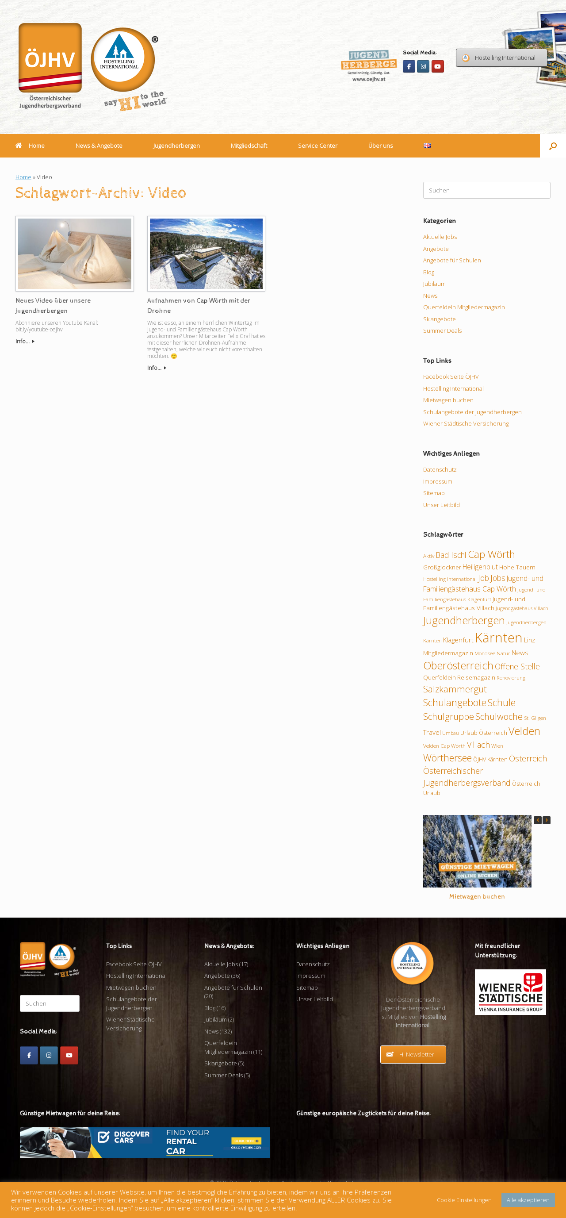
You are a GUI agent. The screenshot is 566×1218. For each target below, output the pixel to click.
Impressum (437, 481)
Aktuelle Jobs (440, 237)
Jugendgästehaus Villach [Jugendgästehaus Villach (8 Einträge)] (522, 608)
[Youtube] (438, 66)
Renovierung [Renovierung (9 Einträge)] (511, 677)
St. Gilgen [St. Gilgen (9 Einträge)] (535, 717)
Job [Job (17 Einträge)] (483, 577)
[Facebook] (409, 66)
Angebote (436, 249)
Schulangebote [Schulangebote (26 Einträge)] (454, 702)
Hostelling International (453, 388)
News (430, 296)
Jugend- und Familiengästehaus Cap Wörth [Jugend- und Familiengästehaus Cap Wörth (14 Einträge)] (483, 583)
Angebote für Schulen (452, 260)
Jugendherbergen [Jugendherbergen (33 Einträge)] (464, 620)
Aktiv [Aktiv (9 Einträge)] (428, 555)
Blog (428, 272)
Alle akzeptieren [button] (528, 1200)
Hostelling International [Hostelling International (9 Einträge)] (450, 578)
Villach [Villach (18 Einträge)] (478, 744)
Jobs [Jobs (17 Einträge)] (497, 577)
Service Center (317, 146)
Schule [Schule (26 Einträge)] (502, 702)
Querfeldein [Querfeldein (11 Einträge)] (439, 677)
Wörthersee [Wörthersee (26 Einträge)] (447, 757)
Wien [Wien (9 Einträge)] (497, 745)
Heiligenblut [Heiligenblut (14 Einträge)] (480, 567)
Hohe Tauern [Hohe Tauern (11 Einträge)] (517, 567)
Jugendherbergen (176, 146)
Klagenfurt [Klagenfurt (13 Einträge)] (458, 639)
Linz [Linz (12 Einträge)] (529, 640)
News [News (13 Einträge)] (520, 652)
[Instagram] (423, 66)
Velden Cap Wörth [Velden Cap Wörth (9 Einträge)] (444, 745)
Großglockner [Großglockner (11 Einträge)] (442, 567)
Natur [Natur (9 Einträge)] (503, 653)
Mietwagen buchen (448, 400)
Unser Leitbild (441, 505)
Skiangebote (439, 319)
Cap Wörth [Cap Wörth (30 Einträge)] (491, 554)
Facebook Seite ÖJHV (451, 376)
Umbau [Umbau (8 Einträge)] (450, 733)
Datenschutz (440, 469)
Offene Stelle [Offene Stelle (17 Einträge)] (517, 666)
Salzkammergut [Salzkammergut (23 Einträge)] (455, 689)
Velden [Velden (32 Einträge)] (524, 731)
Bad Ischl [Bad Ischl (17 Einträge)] (451, 554)
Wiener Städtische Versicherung (466, 423)
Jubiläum (434, 284)
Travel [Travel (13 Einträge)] (432, 732)
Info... (24, 341)
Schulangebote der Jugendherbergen (472, 412)
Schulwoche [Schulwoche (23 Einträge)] (499, 716)
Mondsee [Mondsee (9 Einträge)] (484, 653)
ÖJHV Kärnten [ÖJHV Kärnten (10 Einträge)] (490, 759)
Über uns (380, 146)
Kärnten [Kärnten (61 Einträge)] (499, 637)
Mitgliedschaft (249, 146)
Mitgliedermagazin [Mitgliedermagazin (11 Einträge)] (448, 653)
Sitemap (434, 493)
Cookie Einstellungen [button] (464, 1200)
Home (30, 146)
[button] (553, 146)
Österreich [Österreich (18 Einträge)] (528, 758)
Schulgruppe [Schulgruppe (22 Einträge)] (448, 716)
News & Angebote (99, 146)
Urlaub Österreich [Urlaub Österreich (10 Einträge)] (483, 733)
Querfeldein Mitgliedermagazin (464, 307)
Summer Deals (442, 330)
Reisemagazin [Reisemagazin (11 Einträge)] (476, 677)
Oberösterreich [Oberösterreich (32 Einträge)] (458, 665)
